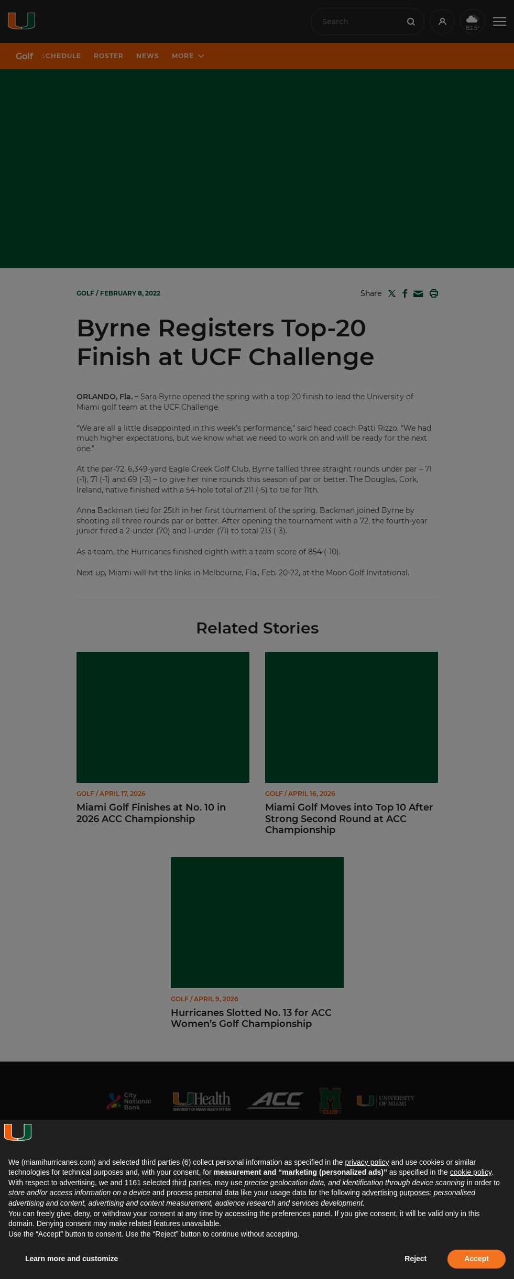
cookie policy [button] (470, 1172)
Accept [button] (476, 1258)
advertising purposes (396, 1192)
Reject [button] (415, 1258)
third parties (191, 1182)
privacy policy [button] (367, 1162)
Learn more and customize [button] (71, 1258)
